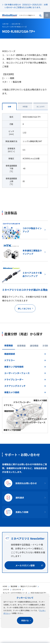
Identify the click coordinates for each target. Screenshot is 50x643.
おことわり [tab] (41, 106)
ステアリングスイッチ (15, 385)
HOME (5, 586)
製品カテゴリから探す (29, 586)
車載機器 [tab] (8, 345)
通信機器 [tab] (34, 345)
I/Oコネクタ (17, 589)
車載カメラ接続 (11, 392)
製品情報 (14, 586)
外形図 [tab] (25, 106)
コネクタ (6, 589)
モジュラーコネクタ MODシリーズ (15, 593)
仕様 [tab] (9, 106)
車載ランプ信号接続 (13, 366)
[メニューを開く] (47, 15)
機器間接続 (9, 353)
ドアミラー (9, 360)
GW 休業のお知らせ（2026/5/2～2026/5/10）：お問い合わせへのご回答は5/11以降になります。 (26, 6)
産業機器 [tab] (21, 345)
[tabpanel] (25, 392)
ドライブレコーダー (13, 379)
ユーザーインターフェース (17, 373)
